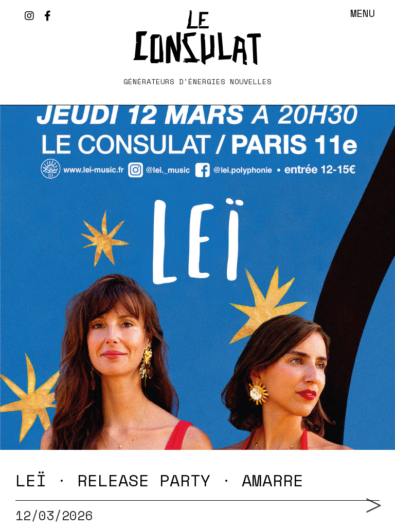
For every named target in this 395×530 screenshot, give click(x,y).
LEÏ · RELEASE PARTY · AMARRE (159, 480)
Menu (362, 13)
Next (370, 491)
